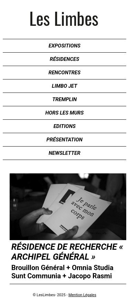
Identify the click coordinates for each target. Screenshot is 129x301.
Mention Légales (82, 295)
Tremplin (64, 99)
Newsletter (64, 153)
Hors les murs (64, 113)
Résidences (64, 59)
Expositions (64, 46)
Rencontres (64, 72)
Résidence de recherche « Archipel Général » (67, 252)
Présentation (64, 140)
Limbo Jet (64, 86)
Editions (64, 126)
